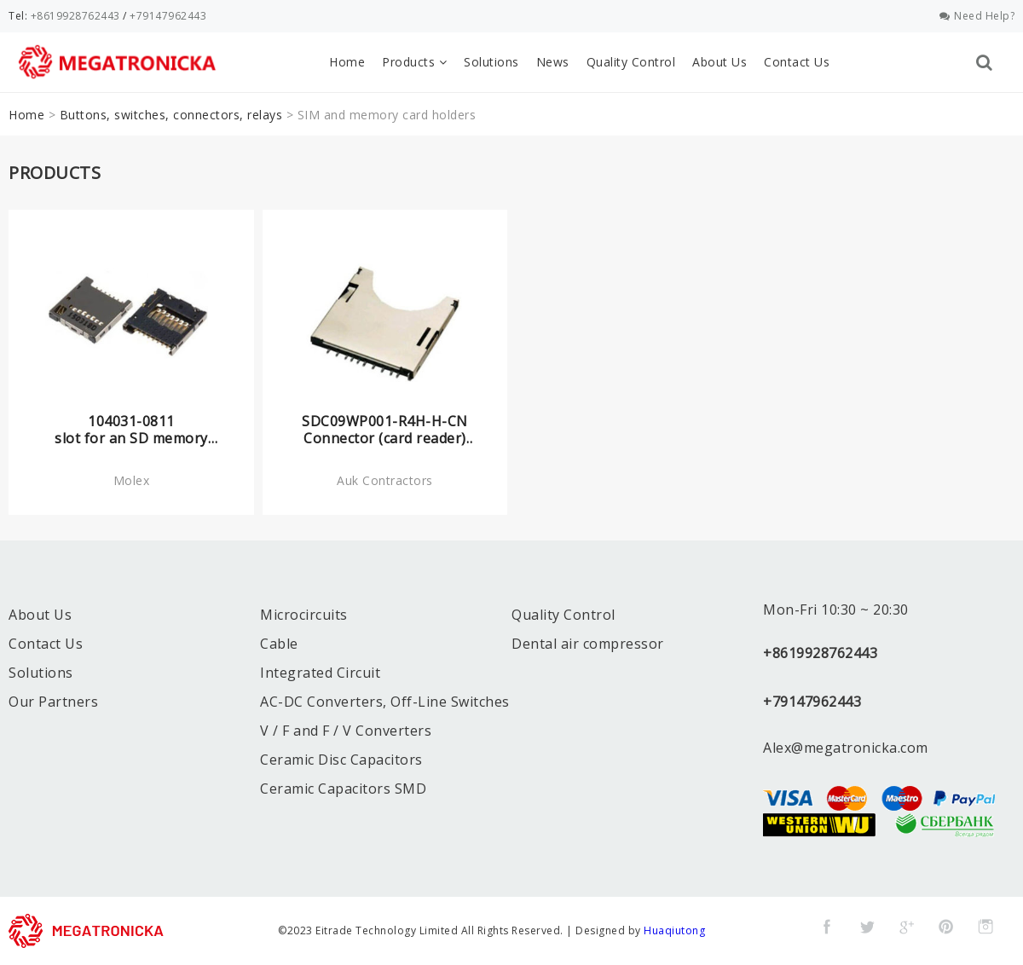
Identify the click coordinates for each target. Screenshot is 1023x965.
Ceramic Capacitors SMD (343, 788)
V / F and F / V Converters (345, 730)
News (552, 62)
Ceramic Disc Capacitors (341, 759)
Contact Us (796, 62)
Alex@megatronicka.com (845, 747)
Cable (279, 643)
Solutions (491, 62)
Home (347, 62)
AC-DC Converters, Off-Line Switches (385, 701)
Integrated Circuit (320, 672)
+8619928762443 (75, 16)
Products (414, 62)
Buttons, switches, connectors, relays (171, 115)
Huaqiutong (674, 930)
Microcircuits (304, 614)
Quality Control (631, 62)
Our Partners (53, 701)
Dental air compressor (588, 643)
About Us (719, 62)
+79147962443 (168, 16)
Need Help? (977, 16)
